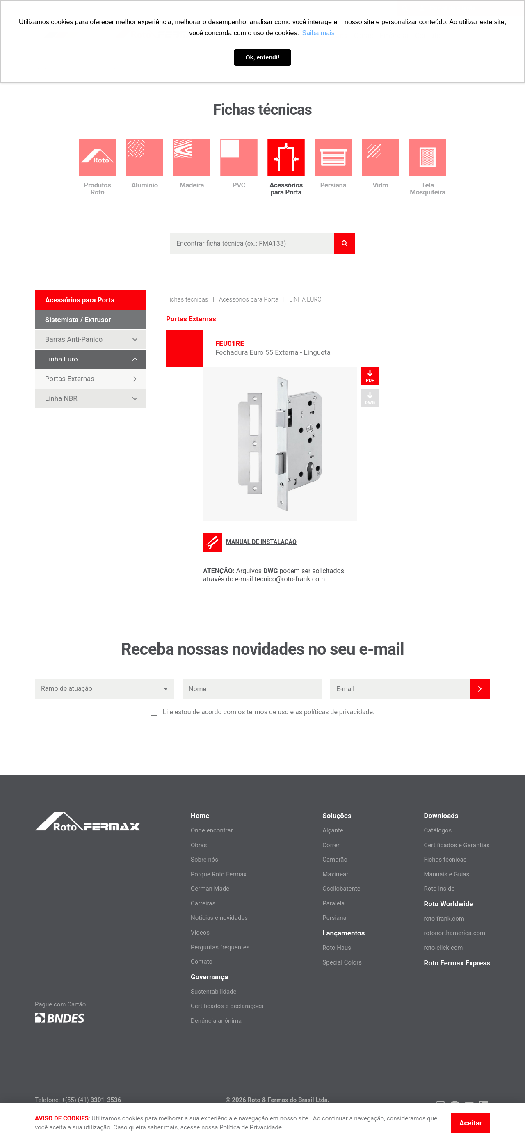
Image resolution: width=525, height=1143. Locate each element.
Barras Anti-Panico (95, 339)
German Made (210, 888)
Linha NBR (95, 398)
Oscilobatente (341, 888)
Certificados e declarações (227, 1006)
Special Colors (342, 962)
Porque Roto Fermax (219, 874)
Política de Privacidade (250, 1127)
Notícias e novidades (219, 917)
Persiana (334, 917)
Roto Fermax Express (457, 963)
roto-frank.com (444, 918)
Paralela (333, 903)
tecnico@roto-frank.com (290, 579)
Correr (330, 845)
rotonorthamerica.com (454, 933)
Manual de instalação (250, 542)
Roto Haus (336, 947)
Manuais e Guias (446, 874)
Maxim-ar (335, 874)
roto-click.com (443, 947)
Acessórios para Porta (248, 299)
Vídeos (200, 932)
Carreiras (203, 903)
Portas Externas (91, 379)
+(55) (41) (91, 1100)
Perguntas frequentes (220, 947)
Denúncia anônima (216, 1020)
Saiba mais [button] (318, 33)
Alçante (332, 830)
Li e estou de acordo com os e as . (268, 712)
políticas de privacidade (338, 712)
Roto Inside (439, 888)
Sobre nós (204, 859)
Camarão (334, 859)
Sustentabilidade (214, 991)
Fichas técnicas (187, 299)
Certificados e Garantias (456, 845)
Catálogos (438, 830)
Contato (201, 961)
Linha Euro (95, 359)
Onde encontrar (212, 830)
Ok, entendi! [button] (262, 57)
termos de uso (267, 712)
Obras (199, 845)
